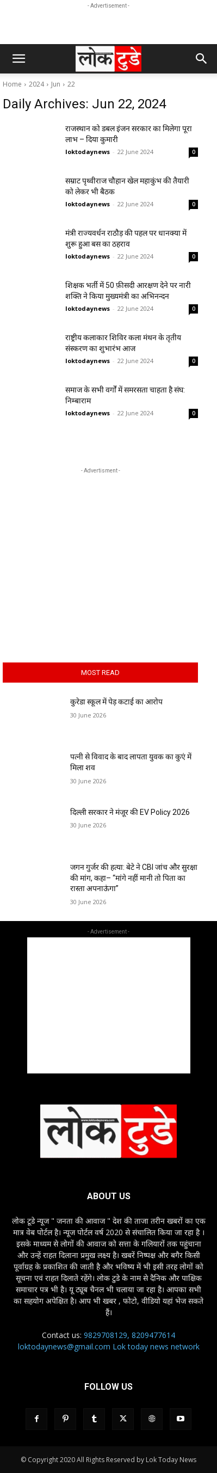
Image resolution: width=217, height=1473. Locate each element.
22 (71, 84)
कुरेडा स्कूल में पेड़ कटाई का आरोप (116, 701)
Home (12, 84)
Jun (55, 84)
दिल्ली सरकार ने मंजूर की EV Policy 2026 (130, 812)
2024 (36, 84)
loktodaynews (87, 152)
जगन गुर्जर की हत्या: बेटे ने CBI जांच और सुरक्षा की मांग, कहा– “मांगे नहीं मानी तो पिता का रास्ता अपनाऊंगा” (133, 878)
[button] (18, 58)
